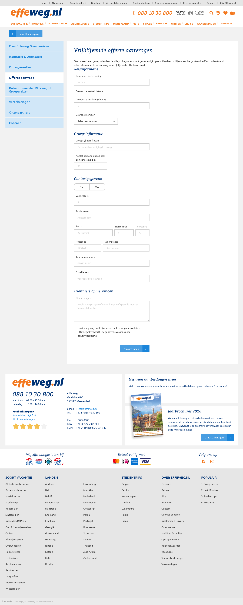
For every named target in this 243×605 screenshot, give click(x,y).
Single (147, 23)
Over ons (166, 483)
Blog (164, 496)
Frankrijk (50, 520)
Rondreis (37, 23)
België (48, 496)
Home (44, 3)
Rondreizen (11, 508)
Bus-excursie (19, 23)
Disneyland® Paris (15, 520)
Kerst (161, 23)
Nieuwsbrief (58, 3)
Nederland (89, 496)
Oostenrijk (89, 508)
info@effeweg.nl (87, 408)
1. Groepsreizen (209, 483)
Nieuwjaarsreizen (15, 582)
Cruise (189, 23)
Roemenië (89, 527)
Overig (226, 23)
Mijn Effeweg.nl (228, 3)
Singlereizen (12, 514)
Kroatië (49, 564)
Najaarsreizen (13, 551)
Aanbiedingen (206, 23)
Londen (126, 502)
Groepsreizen (168, 527)
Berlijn (125, 490)
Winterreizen (12, 588)
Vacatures (166, 551)
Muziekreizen (13, 496)
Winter (176, 23)
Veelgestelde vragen (116, 3)
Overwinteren (13, 545)
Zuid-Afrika (89, 551)
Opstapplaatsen (141, 3)
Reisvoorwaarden (192, 3)
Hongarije (50, 539)
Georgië (49, 527)
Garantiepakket (78, 3)
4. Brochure (207, 502)
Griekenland (52, 533)
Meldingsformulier (171, 533)
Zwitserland (89, 557)
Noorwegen (89, 502)
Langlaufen (11, 576)
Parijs (125, 514)
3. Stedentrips (209, 496)
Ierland (49, 545)
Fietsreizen (11, 557)
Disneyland (121, 23)
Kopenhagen (129, 496)
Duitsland (50, 508)
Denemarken (52, 502)
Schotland (88, 533)
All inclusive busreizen (17, 483)
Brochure (96, 3)
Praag (125, 520)
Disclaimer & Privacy (172, 520)
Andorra (49, 483)
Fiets (136, 23)
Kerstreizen (11, 570)
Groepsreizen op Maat (166, 3)
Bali (47, 490)
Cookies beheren (170, 514)
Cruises (9, 533)
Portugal (88, 520)
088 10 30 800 (152, 12)
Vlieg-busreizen (14, 539)
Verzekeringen (169, 564)
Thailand (88, 545)
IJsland (49, 551)
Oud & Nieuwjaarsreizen (18, 527)
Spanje (87, 539)
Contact (211, 3)
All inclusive (80, 23)
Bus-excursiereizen (15, 490)
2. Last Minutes (209, 490)
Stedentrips (101, 23)
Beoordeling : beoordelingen (24, 417)
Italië (48, 557)
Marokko (88, 490)
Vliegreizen (57, 23)
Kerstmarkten (13, 564)
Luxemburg (128, 508)
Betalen (165, 490)
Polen (86, 514)
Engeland (50, 514)
